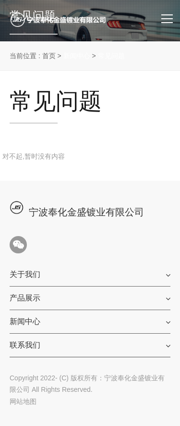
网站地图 (23, 401)
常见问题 (111, 56)
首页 (49, 56)
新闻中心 (76, 56)
